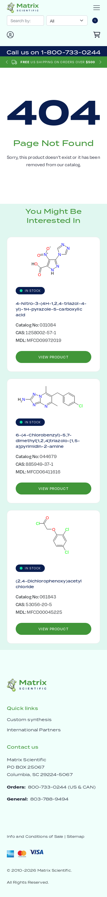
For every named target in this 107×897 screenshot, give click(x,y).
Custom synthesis (29, 719)
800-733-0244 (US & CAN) (62, 787)
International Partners (34, 729)
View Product (53, 357)
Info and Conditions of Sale (35, 836)
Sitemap (76, 836)
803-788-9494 (49, 799)
